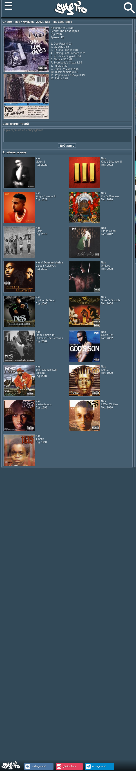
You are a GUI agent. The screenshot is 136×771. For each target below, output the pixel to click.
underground (35, 766)
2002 (39, 21)
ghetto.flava (66, 766)
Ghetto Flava (11, 21)
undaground (95, 766)
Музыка (28, 21)
